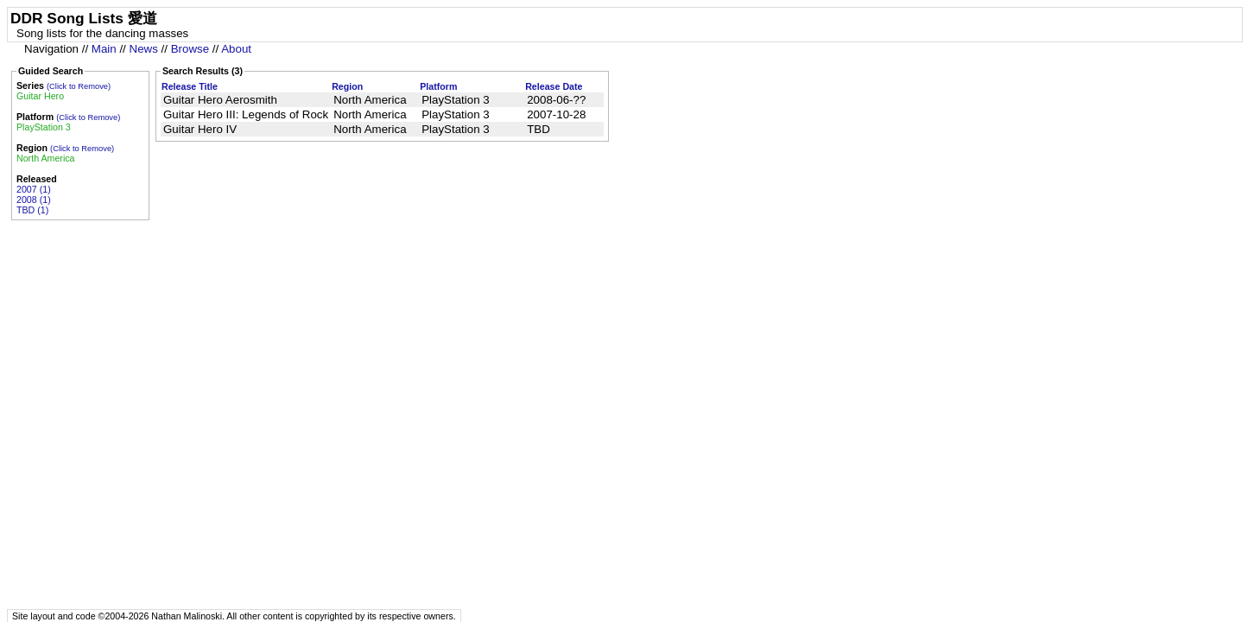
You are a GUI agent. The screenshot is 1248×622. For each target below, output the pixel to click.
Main (104, 48)
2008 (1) (33, 199)
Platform (438, 86)
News (144, 48)
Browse (190, 48)
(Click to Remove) (79, 86)
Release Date (553, 86)
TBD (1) (32, 210)
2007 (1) (33, 189)
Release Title (190, 86)
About (236, 48)
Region (347, 86)
